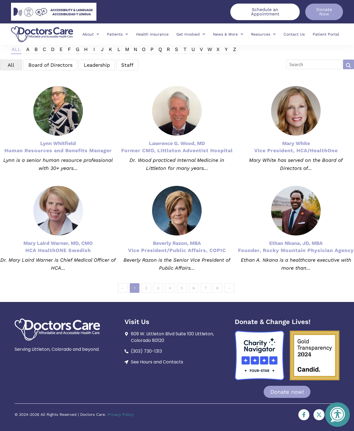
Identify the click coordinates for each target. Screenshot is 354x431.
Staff (127, 65)
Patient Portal (326, 34)
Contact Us (294, 34)
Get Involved (190, 34)
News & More (228, 34)
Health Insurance (152, 34)
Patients (117, 34)
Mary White (296, 143)
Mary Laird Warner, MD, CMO (58, 243)
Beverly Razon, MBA (177, 243)
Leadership (97, 65)
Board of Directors (50, 65)
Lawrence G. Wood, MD (177, 143)
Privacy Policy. (120, 414)
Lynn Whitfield (58, 143)
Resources (263, 34)
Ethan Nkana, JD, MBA (296, 243)
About (90, 34)
